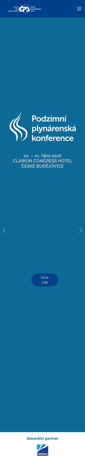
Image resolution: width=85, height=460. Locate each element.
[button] (4, 230)
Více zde (45, 280)
